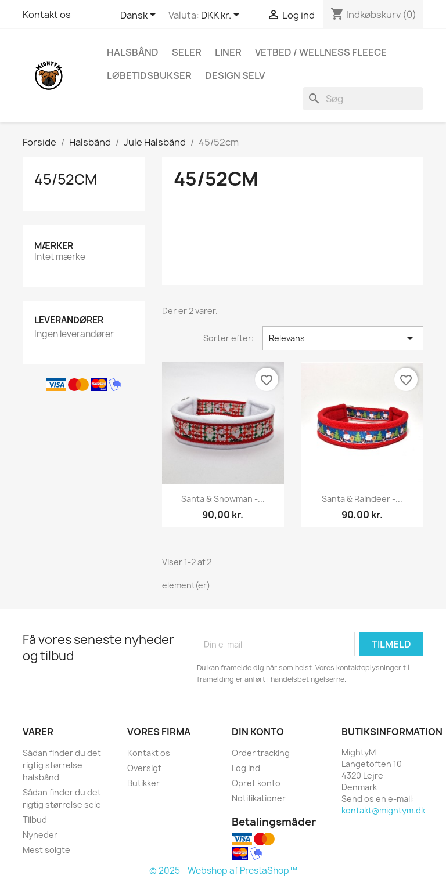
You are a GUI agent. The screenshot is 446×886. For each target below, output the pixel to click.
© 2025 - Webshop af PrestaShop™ (223, 871)
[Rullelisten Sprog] (140, 16)
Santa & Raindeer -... (362, 498)
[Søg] (363, 98)
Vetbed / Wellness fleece (321, 52)
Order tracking (261, 752)
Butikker (143, 783)
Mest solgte (46, 849)
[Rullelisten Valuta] (222, 16)
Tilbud (35, 819)
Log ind (246, 767)
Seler (187, 52)
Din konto (258, 731)
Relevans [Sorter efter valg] (343, 338)
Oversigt (144, 767)
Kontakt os (47, 14)
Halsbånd (133, 52)
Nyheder (40, 834)
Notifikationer (259, 798)
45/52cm (65, 179)
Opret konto (256, 783)
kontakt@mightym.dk (383, 810)
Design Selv (235, 75)
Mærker (53, 246)
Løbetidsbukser (149, 75)
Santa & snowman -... (223, 498)
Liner (228, 52)
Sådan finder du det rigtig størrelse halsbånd (62, 765)
